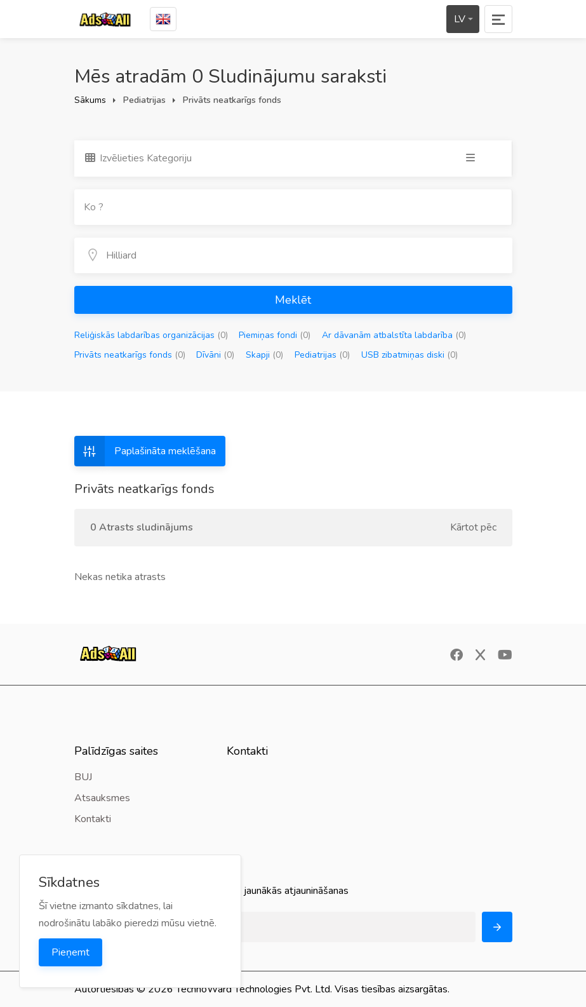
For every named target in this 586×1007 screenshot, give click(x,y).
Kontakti (92, 819)
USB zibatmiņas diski (409, 355)
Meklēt (293, 300)
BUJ (83, 777)
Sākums (90, 100)
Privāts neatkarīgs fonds (129, 355)
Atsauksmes (102, 798)
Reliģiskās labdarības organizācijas (151, 335)
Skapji (264, 355)
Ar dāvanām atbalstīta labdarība (394, 335)
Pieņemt (70, 952)
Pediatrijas (322, 355)
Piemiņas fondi (274, 335)
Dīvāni (215, 355)
